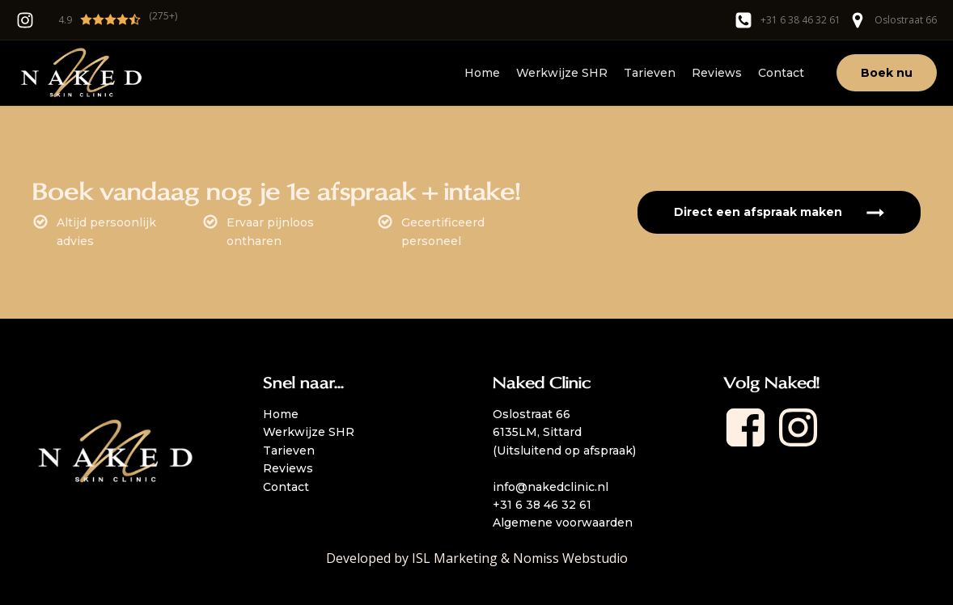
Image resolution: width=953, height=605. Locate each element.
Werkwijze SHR (562, 73)
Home (482, 73)
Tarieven (650, 73)
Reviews (717, 73)
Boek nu (887, 73)
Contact (781, 73)
